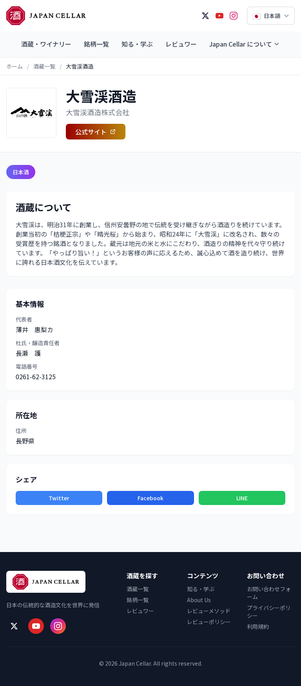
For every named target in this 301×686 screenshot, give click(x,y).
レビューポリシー (209, 622)
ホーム (14, 66)
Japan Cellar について (244, 44)
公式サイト (95, 131)
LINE (242, 498)
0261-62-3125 (36, 376)
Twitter (59, 498)
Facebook (150, 498)
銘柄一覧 (96, 44)
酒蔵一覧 (44, 66)
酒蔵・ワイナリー (46, 44)
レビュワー (181, 44)
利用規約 (258, 626)
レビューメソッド (208, 611)
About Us (199, 600)
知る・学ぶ (137, 44)
